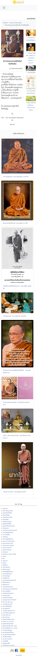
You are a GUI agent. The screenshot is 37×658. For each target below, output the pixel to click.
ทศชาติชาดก (7, 615)
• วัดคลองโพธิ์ (31, 72)
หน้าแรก (5, 23)
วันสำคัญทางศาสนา (9, 645)
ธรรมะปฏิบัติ (6, 591)
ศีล (4, 558)
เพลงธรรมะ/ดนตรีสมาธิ (10, 589)
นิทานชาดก (6, 617)
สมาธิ (4, 563)
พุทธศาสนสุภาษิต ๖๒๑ (10, 626)
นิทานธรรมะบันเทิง (8, 545)
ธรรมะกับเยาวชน (8, 543)
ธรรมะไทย (19, 655)
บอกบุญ (5, 537)
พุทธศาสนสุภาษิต (8, 624)
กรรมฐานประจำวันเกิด (9, 600)
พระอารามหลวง (7, 639)
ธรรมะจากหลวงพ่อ (15, 23)
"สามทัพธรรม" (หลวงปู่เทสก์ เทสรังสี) (14, 316)
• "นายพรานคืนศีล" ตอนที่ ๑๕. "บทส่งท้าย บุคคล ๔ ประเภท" (31, 58)
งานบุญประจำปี (7, 604)
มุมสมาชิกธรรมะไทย (9, 526)
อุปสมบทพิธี (6, 643)
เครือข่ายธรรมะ (7, 521)
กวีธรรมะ (5, 552)
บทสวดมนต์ (6, 595)
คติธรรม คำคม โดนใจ (9, 554)
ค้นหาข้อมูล (6, 515)
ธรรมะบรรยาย (7, 548)
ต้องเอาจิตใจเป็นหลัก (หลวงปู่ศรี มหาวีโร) (15, 223)
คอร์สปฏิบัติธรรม (8, 571)
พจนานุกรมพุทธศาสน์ (9, 580)
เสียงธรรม (6, 584)
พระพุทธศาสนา (7, 574)
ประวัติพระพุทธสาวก (9, 613)
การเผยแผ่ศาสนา (8, 532)
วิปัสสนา (5, 565)
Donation (6, 528)
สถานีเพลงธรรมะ (8, 587)
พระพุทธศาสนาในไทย (9, 634)
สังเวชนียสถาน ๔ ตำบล (10, 628)
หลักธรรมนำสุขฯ (8, 597)
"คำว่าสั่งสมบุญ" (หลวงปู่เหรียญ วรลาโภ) (15, 177)
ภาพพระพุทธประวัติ (9, 611)
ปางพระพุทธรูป (7, 630)
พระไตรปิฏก (6, 576)
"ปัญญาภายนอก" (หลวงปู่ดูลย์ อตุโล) (14, 492)
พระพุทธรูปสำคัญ (8, 632)
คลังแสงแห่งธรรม (8, 593)
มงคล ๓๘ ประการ (8, 621)
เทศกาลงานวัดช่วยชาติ (10, 530)
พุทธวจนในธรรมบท (8, 619)
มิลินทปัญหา (6, 582)
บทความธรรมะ (7, 550)
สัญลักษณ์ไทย (7, 524)
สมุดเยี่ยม (6, 519)
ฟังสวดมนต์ (6, 569)
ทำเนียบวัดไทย (7, 637)
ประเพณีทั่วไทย (7, 606)
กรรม (4, 556)
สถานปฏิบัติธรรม (8, 539)
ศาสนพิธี (5, 641)
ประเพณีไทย (6, 535)
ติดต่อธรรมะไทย (7, 517)
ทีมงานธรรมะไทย (8, 511)
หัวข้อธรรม (6, 578)
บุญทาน (5, 561)
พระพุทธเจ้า (6, 608)
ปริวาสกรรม (6, 567)
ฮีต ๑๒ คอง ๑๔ (8, 602)
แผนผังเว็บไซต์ (7, 513)
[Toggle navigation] (4, 8)
